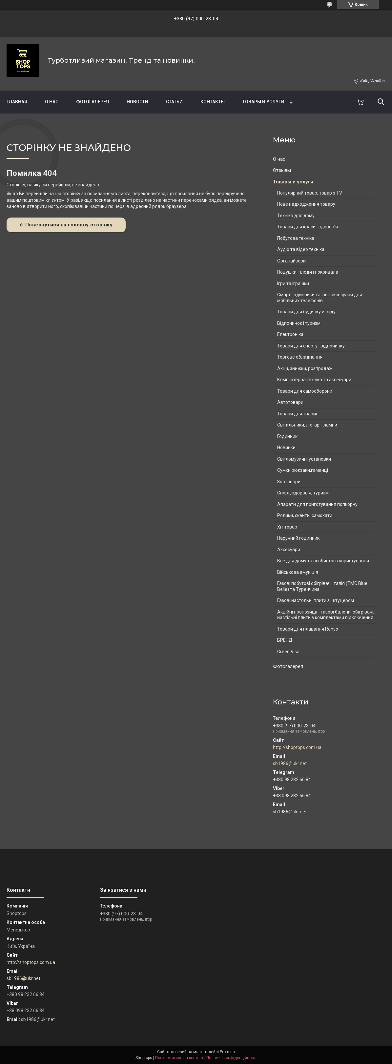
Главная (17, 101)
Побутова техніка (295, 238)
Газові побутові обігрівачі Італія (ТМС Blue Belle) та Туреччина (322, 586)
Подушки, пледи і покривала (307, 272)
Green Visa (288, 651)
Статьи (174, 101)
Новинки (286, 447)
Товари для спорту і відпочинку (311, 345)
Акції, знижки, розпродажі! (306, 368)
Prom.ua (227, 1052)
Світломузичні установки (304, 459)
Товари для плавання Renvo (307, 629)
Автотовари (290, 402)
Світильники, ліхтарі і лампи (307, 425)
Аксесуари (288, 549)
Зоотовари (288, 481)
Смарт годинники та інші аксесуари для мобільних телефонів (319, 297)
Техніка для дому (296, 215)
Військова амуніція (297, 572)
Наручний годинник (298, 538)
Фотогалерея (92, 101)
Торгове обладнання (299, 357)
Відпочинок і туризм (298, 323)
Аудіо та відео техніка (300, 249)
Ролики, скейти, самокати (304, 515)
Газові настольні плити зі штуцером (315, 600)
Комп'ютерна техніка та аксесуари (314, 379)
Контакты (212, 101)
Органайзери (291, 260)
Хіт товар (287, 527)
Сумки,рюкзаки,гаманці (302, 470)
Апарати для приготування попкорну (317, 504)
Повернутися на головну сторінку (69, 225)
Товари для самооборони (304, 391)
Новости (137, 101)
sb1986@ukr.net (290, 763)
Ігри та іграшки (293, 283)
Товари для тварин (298, 413)
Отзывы (282, 170)
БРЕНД (285, 640)
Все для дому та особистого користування (323, 560)
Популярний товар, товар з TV (309, 193)
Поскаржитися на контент (179, 1057)
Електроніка (290, 334)
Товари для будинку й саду (306, 311)
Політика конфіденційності (231, 1057)
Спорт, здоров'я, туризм (303, 492)
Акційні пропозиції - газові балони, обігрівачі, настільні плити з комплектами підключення (325, 614)
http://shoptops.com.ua (297, 747)
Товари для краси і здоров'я (307, 226)
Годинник (287, 436)
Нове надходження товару (306, 204)
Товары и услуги (263, 101)
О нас (51, 101)
